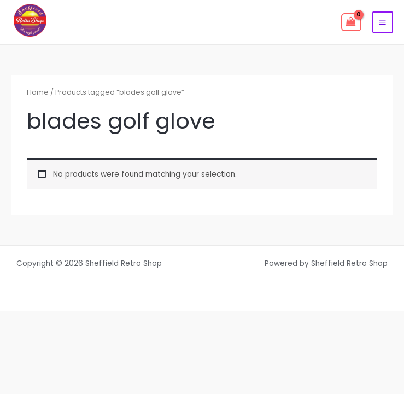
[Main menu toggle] (382, 21)
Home (38, 92)
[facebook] (76, 22)
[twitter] (105, 22)
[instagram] (134, 22)
